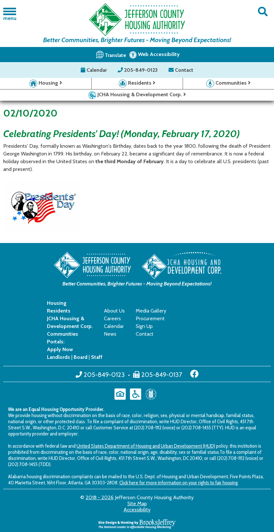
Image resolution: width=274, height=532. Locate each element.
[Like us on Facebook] (194, 374)
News (110, 334)
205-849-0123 (138, 70)
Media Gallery (151, 311)
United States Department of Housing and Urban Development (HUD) (146, 446)
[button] (263, 12)
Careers (112, 318)
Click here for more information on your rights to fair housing (178, 483)
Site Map (137, 503)
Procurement (150, 318)
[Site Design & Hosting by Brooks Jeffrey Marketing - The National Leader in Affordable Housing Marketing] (137, 523)
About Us (114, 311)
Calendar (94, 70)
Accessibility (137, 510)
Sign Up (144, 326)
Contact (181, 70)
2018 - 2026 (100, 497)
